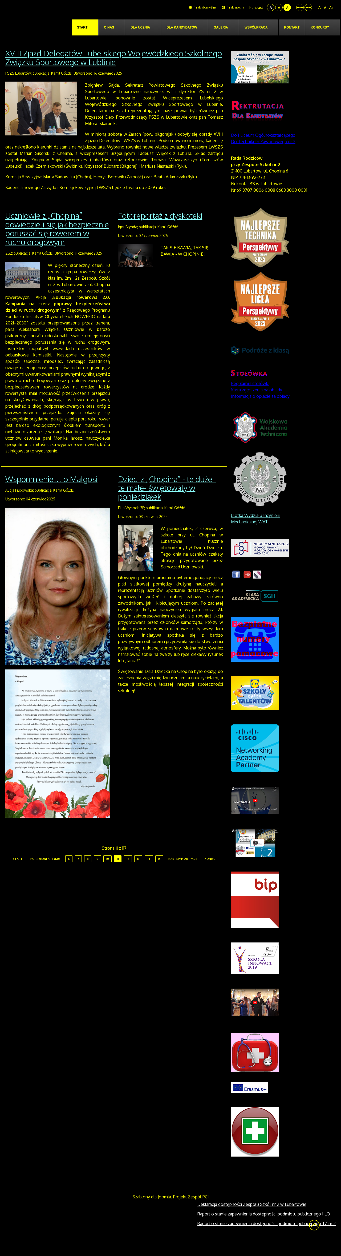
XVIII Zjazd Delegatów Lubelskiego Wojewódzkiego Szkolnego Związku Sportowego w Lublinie (113, 69)
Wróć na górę (314, 1237)
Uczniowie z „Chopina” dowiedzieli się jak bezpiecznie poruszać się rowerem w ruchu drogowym (57, 241)
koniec (210, 871)
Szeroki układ (308, 7)
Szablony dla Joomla (151, 1209)
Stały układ (300, 7)
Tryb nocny (232, 7)
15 (159, 871)
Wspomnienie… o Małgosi (51, 491)
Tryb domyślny (201, 7)
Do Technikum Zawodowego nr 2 (263, 154)
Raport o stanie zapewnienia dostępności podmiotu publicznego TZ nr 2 (266, 1235)
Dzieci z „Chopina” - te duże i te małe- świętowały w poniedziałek (167, 500)
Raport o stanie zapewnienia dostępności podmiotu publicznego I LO (263, 1226)
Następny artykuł (182, 871)
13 (138, 871)
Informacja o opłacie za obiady (261, 408)
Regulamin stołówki (250, 395)
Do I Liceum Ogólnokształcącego (263, 147)
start (18, 871)
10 (107, 871)
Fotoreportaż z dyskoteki (160, 228)
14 (148, 871)
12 (128, 871)
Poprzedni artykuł (45, 871)
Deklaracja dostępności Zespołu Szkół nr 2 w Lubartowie (251, 1216)
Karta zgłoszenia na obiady (256, 402)
